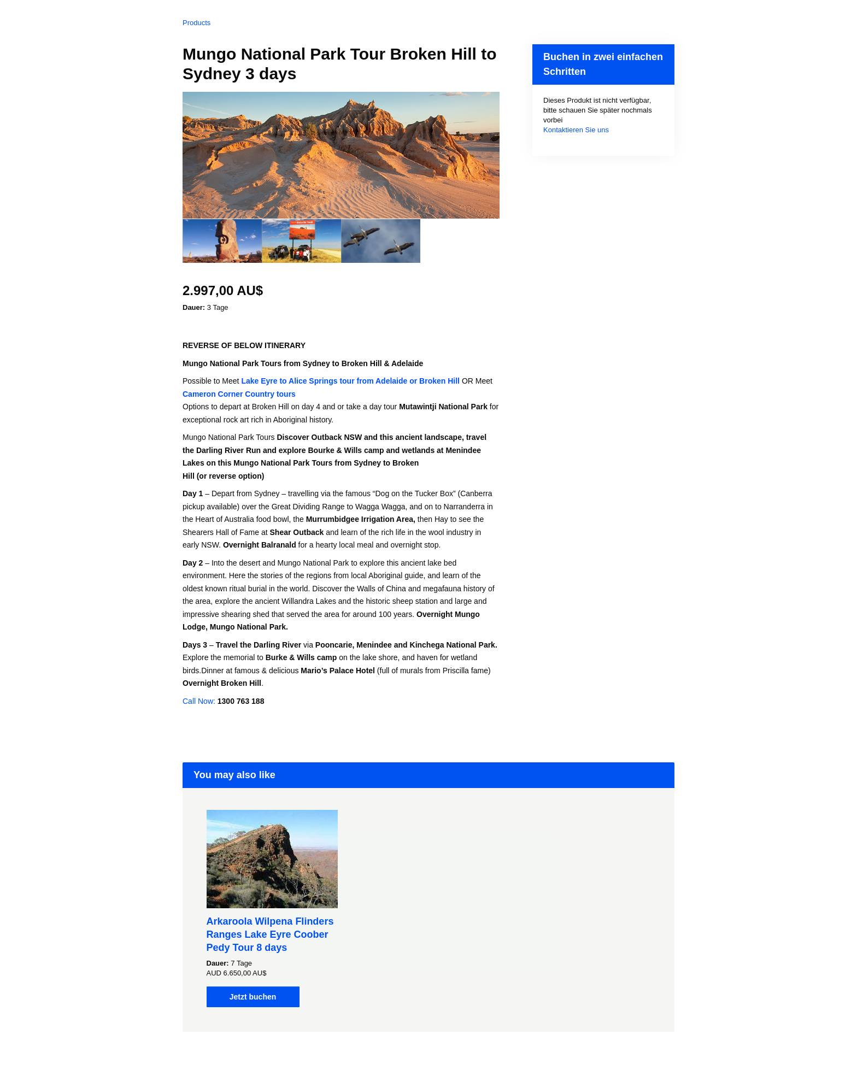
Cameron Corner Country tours (239, 394)
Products (196, 23)
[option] (222, 241)
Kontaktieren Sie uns (576, 130)
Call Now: (200, 701)
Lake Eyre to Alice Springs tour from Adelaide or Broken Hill (351, 381)
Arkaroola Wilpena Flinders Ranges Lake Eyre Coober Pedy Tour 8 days (270, 934)
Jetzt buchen (253, 996)
